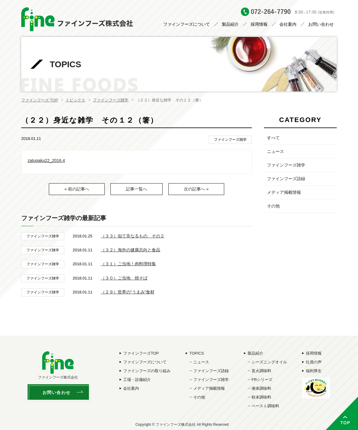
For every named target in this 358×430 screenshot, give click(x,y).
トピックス (75, 100)
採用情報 (259, 24)
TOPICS (196, 353)
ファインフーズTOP (141, 353)
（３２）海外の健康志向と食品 (130, 249)
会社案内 (287, 24)
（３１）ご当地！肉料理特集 (128, 263)
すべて (273, 137)
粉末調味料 (261, 397)
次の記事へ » (196, 189)
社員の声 (314, 362)
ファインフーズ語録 (286, 178)
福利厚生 (314, 371)
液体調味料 (261, 388)
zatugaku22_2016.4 (46, 160)
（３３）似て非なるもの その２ (132, 235)
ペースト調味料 (265, 406)
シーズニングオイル (269, 362)
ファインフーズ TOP (39, 100)
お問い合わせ (321, 24)
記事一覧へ (136, 189)
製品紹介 (230, 24)
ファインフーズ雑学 (110, 100)
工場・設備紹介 (137, 379)
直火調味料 (261, 371)
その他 (273, 205)
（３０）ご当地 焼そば (124, 278)
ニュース (275, 151)
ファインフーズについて (186, 24)
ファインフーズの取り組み (147, 371)
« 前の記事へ (76, 189)
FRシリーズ (262, 379)
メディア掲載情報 (284, 192)
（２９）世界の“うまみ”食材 (127, 291)
